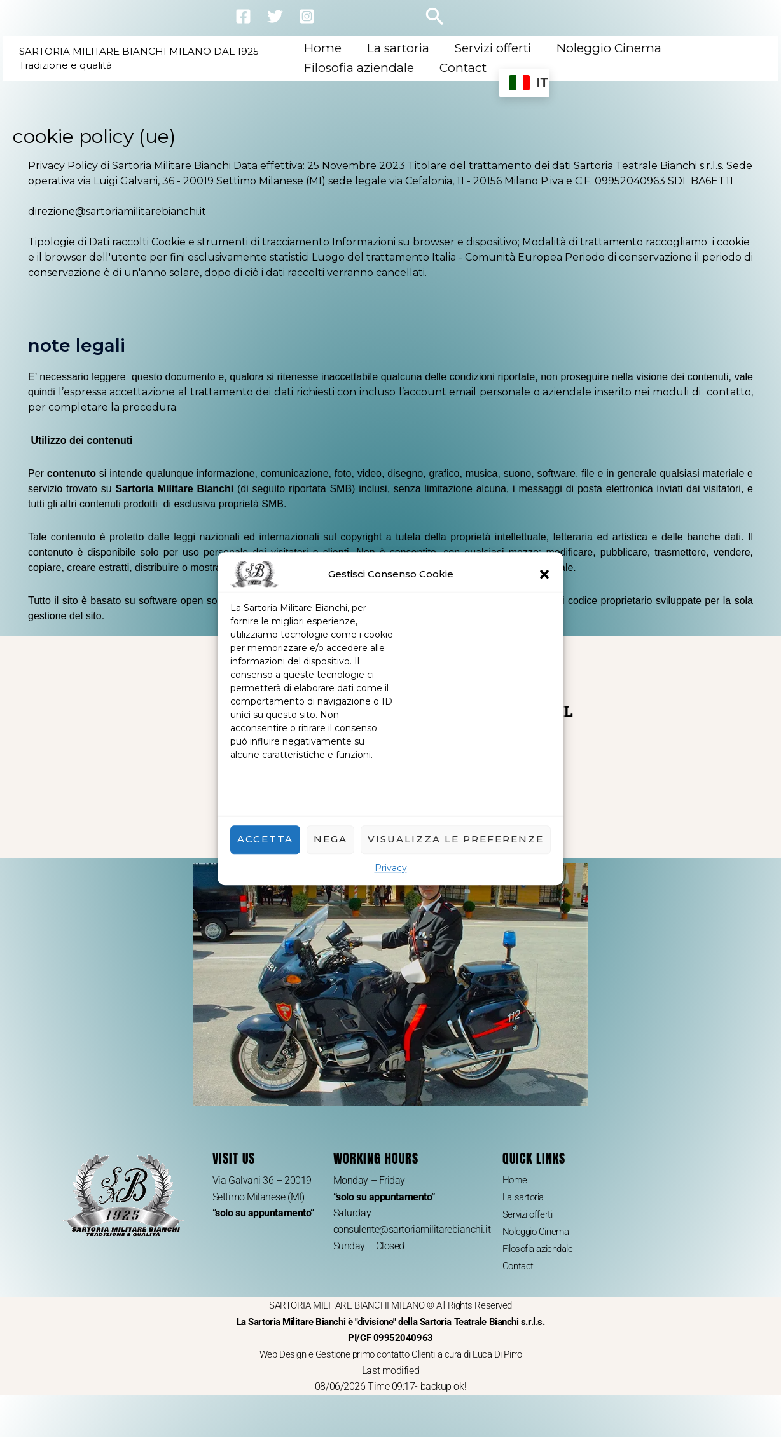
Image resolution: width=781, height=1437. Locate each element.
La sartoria (399, 48)
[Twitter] (275, 16)
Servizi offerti (492, 48)
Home (324, 48)
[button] (544, 574)
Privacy (391, 868)
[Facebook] (243, 16)
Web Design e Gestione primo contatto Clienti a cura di (364, 1360)
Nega (330, 839)
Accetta (265, 839)
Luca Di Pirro (505, 1360)
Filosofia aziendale (361, 67)
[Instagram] (307, 16)
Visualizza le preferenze (456, 839)
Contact (463, 67)
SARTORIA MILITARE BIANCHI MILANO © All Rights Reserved (390, 1327)
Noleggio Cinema (607, 48)
